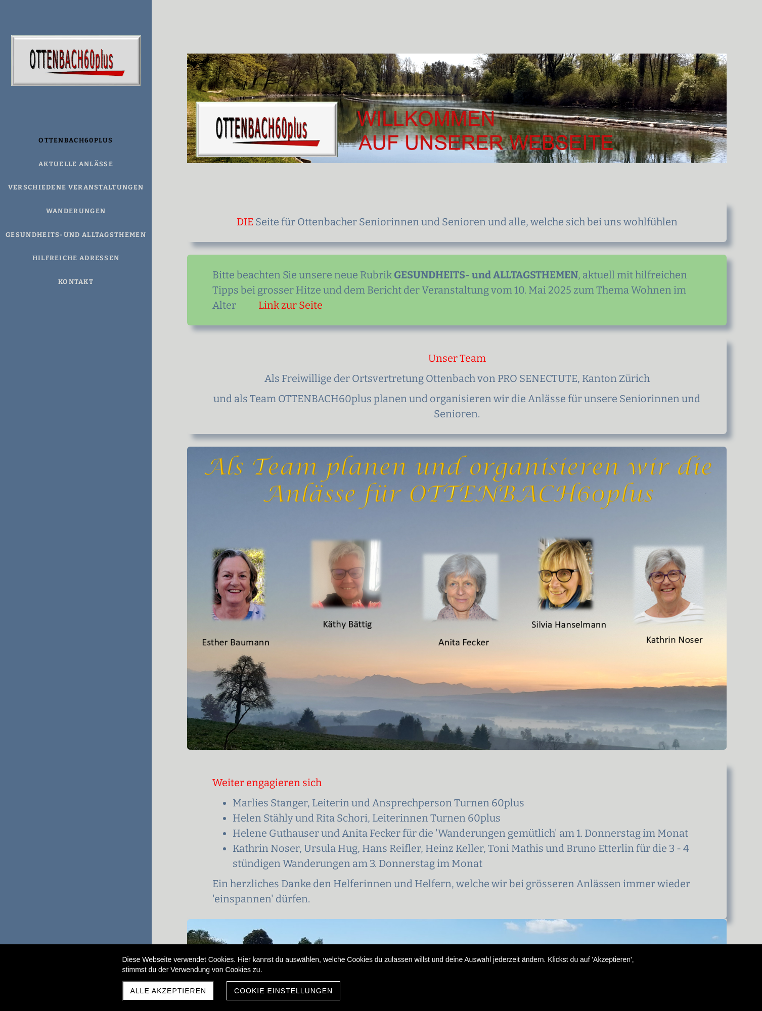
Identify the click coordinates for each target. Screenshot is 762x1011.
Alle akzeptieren (168, 991)
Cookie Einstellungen (283, 991)
